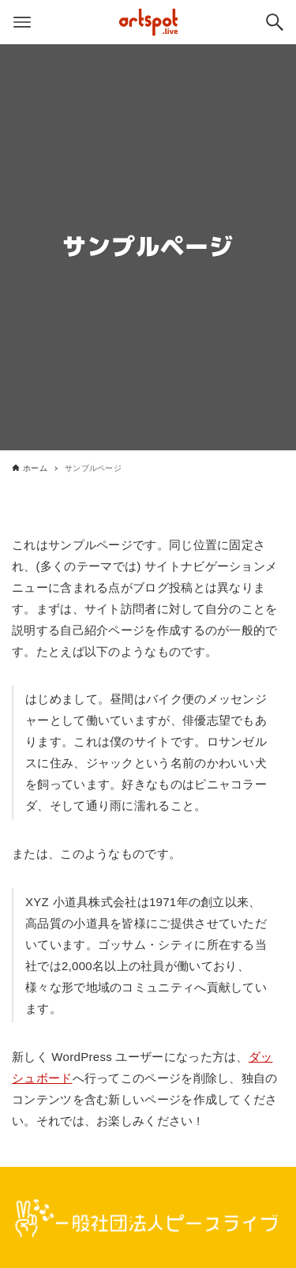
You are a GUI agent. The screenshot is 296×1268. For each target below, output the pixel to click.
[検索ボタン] (274, 22)
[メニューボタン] (22, 22)
